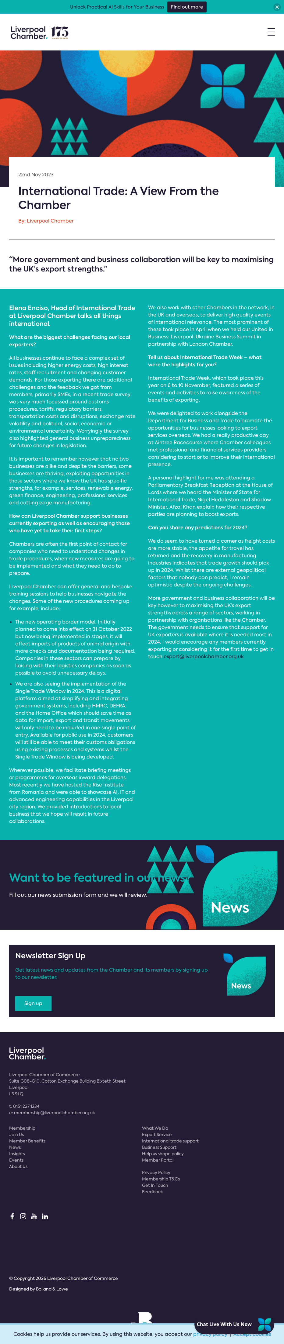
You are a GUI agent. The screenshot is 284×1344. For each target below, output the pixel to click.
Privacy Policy (156, 1172)
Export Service (157, 1134)
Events (16, 1160)
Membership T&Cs (161, 1179)
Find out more (187, 7)
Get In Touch (155, 1185)
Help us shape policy (163, 1153)
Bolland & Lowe (52, 1289)
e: (52, 1112)
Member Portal (157, 1160)
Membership (22, 1128)
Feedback (152, 1191)
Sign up (33, 1003)
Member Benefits (27, 1141)
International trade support (170, 1141)
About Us (18, 1166)
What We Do (155, 1128)
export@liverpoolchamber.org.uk (204, 656)
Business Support (159, 1147)
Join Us (16, 1134)
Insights (17, 1153)
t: (24, 1106)
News (15, 1147)
